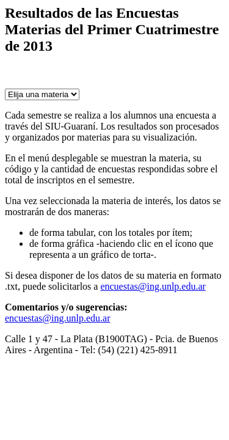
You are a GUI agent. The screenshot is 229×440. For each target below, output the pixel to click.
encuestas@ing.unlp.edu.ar (152, 286)
